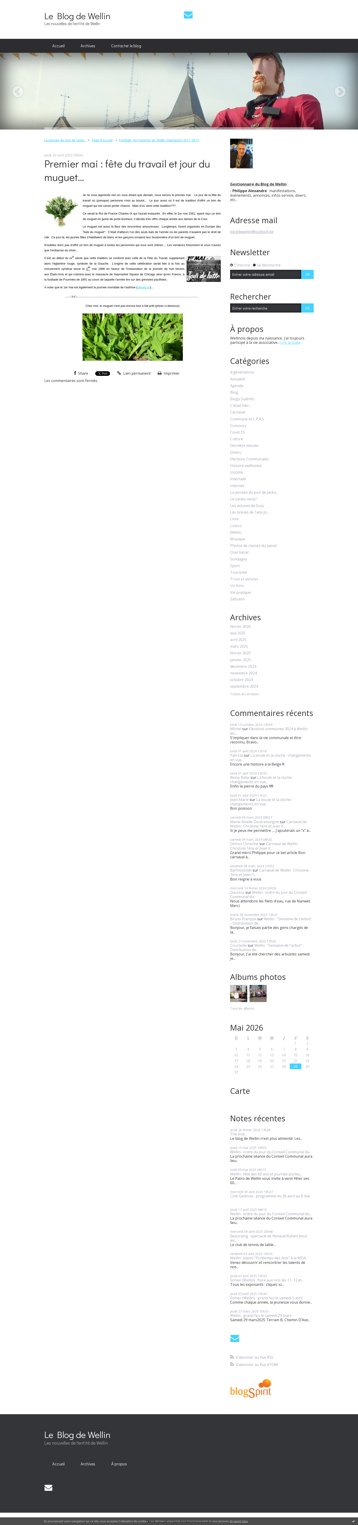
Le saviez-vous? (243, 499)
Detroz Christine (244, 843)
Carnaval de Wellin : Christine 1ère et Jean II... (268, 824)
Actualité (237, 379)
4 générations (242, 372)
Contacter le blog (126, 45)
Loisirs (236, 526)
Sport (235, 566)
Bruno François (243, 918)
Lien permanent (134, 373)
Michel (235, 728)
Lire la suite (290, 342)
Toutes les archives (244, 694)
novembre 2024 (243, 673)
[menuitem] (58, 46)
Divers (235, 452)
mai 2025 (237, 633)
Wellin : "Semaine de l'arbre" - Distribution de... (271, 921)
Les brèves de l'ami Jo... (249, 512)
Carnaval (237, 412)
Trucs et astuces (244, 579)
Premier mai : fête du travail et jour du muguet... (127, 170)
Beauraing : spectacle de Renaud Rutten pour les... (268, 1238)
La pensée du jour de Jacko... (65, 140)
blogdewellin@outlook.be (252, 231)
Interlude (238, 479)
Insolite (236, 472)
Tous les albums (242, 1008)
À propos (119, 1464)
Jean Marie (239, 799)
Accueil (58, 45)
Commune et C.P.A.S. (247, 419)
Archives (88, 45)
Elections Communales (249, 459)
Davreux (237, 892)
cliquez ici (143, 287)
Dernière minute (244, 445)
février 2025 (240, 653)
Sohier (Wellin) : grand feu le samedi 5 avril (266, 1297)
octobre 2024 (241, 680)
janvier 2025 (240, 660)
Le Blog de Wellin (77, 16)
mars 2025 (239, 646)
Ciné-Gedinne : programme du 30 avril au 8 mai (270, 1196)
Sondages (238, 559)
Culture (236, 439)
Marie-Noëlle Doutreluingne (254, 821)
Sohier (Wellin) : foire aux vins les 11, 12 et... (267, 1280)
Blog (234, 392)
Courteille (238, 945)
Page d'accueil (102, 140)
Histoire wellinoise (246, 466)
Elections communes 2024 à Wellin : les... (269, 731)
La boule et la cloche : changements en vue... (270, 757)
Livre (234, 519)
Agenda (236, 386)
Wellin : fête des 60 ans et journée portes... (266, 1174)
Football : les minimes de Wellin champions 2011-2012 (159, 140)
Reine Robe (240, 777)
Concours (238, 426)
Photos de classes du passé (253, 546)
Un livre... (237, 585)
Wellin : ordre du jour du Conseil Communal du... (268, 894)
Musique (237, 539)
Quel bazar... (240, 552)
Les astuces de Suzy (247, 506)
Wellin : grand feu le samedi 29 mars (261, 1315)
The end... (238, 1134)
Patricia (236, 755)
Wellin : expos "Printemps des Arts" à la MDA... (269, 1257)
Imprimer (169, 373)
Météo (235, 532)
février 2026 (240, 626)
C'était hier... (240, 405)
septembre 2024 (244, 686)
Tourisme (238, 572)
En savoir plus (239, 1521)
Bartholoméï (241, 870)
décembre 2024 (243, 666)
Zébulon (237, 599)
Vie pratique (240, 592)
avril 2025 (238, 640)
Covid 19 (237, 432)
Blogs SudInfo (242, 399)
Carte (240, 1091)
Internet (237, 486)
